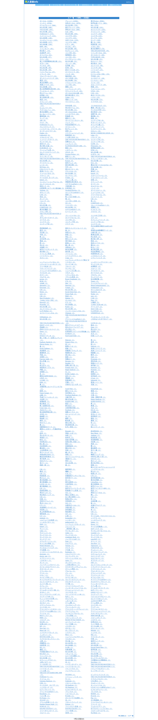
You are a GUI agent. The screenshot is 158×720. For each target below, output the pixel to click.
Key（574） (95, 25)
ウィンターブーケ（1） (99, 584)
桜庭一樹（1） (45, 465)
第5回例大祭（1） (71, 425)
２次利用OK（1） (46, 450)
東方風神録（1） (46, 486)
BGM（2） (43, 281)
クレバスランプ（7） (47, 127)
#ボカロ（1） (95, 459)
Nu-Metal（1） (96, 713)
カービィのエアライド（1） (50, 567)
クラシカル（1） (46, 571)
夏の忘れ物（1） (71, 399)
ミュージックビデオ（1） (74, 637)
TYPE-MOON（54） (98, 57)
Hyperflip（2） (45, 304)
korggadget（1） (71, 518)
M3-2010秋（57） (46, 57)
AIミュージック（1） (73, 414)
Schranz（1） (70, 704)
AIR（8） (43, 120)
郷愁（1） (69, 418)
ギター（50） (44, 63)
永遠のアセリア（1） (98, 505)
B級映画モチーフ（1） (48, 427)
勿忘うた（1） (70, 376)
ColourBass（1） (96, 482)
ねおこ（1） (69, 596)
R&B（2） (69, 296)
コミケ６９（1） (71, 592)
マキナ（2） (69, 273)
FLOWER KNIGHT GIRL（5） (76, 146)
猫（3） (68, 199)
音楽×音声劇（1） (71, 439)
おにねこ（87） (71, 46)
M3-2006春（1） (71, 645)
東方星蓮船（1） (46, 482)
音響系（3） (95, 207)
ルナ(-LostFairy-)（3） (73, 209)
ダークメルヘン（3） (98, 190)
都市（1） (43, 420)
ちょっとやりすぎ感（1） (49, 598)
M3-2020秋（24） (71, 80)
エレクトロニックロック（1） (102, 565)
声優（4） (94, 169)
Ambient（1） (95, 435)
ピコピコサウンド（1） (73, 689)
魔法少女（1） (70, 448)
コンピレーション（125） (49, 40)
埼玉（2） (69, 237)
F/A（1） (43, 333)
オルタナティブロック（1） (101, 582)
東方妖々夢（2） (97, 239)
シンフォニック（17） (73, 89)
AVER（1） (44, 414)
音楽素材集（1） (97, 439)
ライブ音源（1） (97, 624)
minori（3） (44, 180)
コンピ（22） (95, 82)
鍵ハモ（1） (69, 452)
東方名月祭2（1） (97, 463)
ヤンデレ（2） (70, 268)
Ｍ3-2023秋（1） (71, 463)
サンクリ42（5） (46, 141)
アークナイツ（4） (46, 163)
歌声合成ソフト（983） (99, 23)
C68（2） (43, 296)
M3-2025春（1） (71, 651)
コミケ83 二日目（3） (73, 201)
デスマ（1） (69, 548)
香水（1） (69, 444)
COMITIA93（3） (97, 203)
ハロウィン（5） (71, 150)
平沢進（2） (44, 232)
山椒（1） (43, 395)
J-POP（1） (44, 378)
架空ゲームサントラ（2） (49, 249)
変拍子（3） (95, 171)
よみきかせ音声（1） (98, 601)
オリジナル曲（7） (97, 124)
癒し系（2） (69, 245)
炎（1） (93, 509)
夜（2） (42, 237)
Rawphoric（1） (45, 694)
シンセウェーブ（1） (98, 520)
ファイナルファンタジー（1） (102, 702)
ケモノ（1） (44, 575)
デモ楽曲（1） (45, 550)
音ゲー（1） (44, 463)
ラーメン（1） (96, 651)
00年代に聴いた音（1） (99, 456)
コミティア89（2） (72, 222)
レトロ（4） (44, 165)
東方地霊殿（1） (46, 480)
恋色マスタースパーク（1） (50, 329)
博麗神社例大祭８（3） (73, 182)
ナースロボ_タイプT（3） (49, 177)
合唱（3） (94, 180)
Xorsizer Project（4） (72, 154)
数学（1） (94, 355)
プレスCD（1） (96, 691)
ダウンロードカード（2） (49, 217)
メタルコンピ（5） (46, 137)
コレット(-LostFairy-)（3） (100, 205)
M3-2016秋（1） (71, 658)
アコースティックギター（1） (50, 609)
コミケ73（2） (45, 222)
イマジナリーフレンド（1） (101, 567)
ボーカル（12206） (46, 21)
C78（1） (94, 476)
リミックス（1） (46, 656)
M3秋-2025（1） (45, 624)
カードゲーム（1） (46, 588)
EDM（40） (69, 68)
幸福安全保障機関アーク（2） (102, 230)
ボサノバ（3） (45, 192)
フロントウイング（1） (73, 702)
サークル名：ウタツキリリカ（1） (103, 516)
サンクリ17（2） (97, 277)
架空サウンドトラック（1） (75, 488)
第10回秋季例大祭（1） (48, 412)
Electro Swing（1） (46, 344)
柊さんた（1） (45, 478)
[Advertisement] (79, 11)
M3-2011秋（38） (46, 70)
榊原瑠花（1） (70, 469)
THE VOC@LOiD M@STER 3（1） (103, 666)
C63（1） (68, 503)
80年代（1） (69, 437)
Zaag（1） (69, 541)
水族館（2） (44, 247)
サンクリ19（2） (97, 264)
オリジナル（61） (46, 55)
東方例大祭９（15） (72, 95)
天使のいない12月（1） (73, 384)
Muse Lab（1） (45, 630)
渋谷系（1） (44, 509)
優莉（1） (43, 649)
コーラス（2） (45, 220)
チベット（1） (96, 541)
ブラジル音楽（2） (72, 277)
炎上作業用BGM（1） (47, 512)
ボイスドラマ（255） (98, 29)
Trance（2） (95, 281)
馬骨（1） (94, 444)
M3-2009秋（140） (46, 38)
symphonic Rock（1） (72, 537)
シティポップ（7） (97, 127)
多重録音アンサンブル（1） (75, 476)
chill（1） (94, 562)
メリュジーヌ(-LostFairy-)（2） (51, 270)
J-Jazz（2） (69, 258)
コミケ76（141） (97, 36)
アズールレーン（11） (48, 110)
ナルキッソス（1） (97, 683)
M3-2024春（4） (96, 161)
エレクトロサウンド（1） (49, 582)
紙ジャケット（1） (97, 427)
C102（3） (43, 194)
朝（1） (93, 344)
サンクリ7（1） (45, 539)
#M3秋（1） (95, 442)
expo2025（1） (96, 539)
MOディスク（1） (46, 615)
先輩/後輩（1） (70, 649)
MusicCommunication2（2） (100, 285)
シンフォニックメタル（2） (50, 262)
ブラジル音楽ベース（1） (49, 702)
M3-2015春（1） (71, 660)
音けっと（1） (96, 461)
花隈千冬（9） (96, 114)
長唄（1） (69, 454)
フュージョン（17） (98, 89)
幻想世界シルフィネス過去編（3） (52, 188)
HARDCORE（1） (71, 401)
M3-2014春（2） (45, 307)
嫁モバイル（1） (71, 391)
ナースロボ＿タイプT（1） (49, 685)
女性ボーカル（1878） (73, 23)
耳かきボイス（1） (46, 435)
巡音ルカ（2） (70, 232)
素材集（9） (95, 116)
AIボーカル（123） (72, 40)
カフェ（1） (44, 586)
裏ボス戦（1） (70, 422)
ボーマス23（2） (97, 273)
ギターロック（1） (46, 569)
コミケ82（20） (71, 85)
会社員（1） (95, 643)
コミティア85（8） (97, 120)
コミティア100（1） (47, 596)
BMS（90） (44, 46)
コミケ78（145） (71, 36)
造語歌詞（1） (96, 416)
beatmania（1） (70, 552)
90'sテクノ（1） (45, 422)
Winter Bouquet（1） (47, 545)
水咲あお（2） (70, 247)
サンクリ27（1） (97, 535)
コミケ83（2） (70, 220)
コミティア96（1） (46, 601)
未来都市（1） (45, 350)
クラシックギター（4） (99, 158)
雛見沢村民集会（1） (47, 456)
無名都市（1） (70, 512)
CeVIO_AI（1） (45, 484)
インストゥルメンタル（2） (75, 311)
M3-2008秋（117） (46, 42)
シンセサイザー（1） (47, 522)
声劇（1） (43, 369)
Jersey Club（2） (96, 309)
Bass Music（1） (96, 433)
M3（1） (43, 647)
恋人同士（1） (70, 329)
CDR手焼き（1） (71, 484)
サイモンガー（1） (72, 531)
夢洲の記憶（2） (97, 234)
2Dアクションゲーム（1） (74, 456)
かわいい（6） (96, 131)
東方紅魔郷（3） (46, 209)
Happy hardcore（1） (72, 369)
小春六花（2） (96, 232)
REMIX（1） (95, 694)
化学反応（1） (96, 376)
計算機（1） (95, 412)
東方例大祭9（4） (71, 165)
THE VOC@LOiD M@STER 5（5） (77, 139)
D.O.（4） (94, 163)
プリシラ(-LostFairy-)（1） (49, 691)
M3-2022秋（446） (46, 27)
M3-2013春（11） (71, 110)
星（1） (93, 340)
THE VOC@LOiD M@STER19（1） (103, 677)
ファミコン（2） (71, 254)
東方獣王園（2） (97, 249)
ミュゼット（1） (46, 635)
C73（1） (43, 505)
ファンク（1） (96, 704)
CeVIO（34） (95, 72)
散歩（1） (94, 325)
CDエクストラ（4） (47, 169)
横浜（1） (43, 471)
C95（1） (68, 486)
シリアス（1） (96, 518)
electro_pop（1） (45, 556)
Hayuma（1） (70, 361)
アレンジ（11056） (72, 21)
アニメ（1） (69, 575)
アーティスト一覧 (71, 5)
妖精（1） (43, 391)
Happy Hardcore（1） (98, 399)
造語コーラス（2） (97, 243)
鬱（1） (93, 446)
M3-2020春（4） (96, 167)
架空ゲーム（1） (97, 486)
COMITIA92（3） (46, 207)
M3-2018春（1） (45, 658)
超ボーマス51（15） (98, 95)
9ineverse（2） (70, 285)
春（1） (42, 346)
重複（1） (94, 420)
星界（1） (94, 342)
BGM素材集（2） (97, 279)
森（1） (68, 465)
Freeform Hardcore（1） (73, 395)
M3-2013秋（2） (71, 309)
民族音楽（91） (96, 44)
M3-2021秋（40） (46, 68)
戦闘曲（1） (95, 353)
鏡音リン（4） (70, 156)
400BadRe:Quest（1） (47, 454)
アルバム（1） (70, 571)
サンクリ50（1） (97, 537)
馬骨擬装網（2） (46, 228)
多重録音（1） (45, 401)
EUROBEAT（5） (46, 148)
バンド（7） (69, 122)
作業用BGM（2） (97, 254)
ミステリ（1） (70, 632)
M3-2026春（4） (96, 152)
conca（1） (69, 560)
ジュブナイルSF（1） (73, 539)
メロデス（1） (96, 620)
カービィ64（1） (71, 577)
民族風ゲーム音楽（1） (73, 490)
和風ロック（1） (97, 363)
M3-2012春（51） (71, 61)
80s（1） (94, 452)
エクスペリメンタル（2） (49, 313)
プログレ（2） (96, 275)
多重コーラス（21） (47, 85)
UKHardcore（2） (46, 317)
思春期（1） (44, 327)
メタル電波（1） (71, 615)
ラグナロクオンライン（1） (50, 639)
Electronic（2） (45, 287)
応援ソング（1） (97, 336)
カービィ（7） (70, 127)
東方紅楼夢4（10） (46, 112)
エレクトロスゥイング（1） (75, 579)
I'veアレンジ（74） (72, 51)
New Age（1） (45, 628)
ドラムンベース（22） (73, 82)
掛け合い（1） (70, 355)
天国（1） (94, 384)
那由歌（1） (44, 418)
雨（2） (42, 243)
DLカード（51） (97, 61)
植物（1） (94, 465)
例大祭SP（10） (96, 112)
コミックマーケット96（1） (75, 594)
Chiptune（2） (70, 313)
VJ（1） (68, 679)
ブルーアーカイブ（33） (48, 76)
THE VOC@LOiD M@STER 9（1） (103, 664)
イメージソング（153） (48, 36)
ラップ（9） (44, 118)
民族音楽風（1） (46, 490)
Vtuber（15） (70, 97)
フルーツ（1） (45, 713)
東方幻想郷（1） (97, 480)
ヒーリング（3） (71, 211)
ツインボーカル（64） (99, 53)
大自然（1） (44, 399)
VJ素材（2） (95, 302)
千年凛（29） (95, 76)
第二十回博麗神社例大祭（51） (51, 61)
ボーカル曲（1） (97, 626)
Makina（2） (69, 298)
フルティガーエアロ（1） (100, 711)
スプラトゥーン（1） (47, 558)
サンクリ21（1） (46, 535)
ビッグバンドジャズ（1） (100, 674)
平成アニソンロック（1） (49, 397)
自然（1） (69, 435)
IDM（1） (43, 382)
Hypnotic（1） (96, 369)
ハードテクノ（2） (46, 256)
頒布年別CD (85, 5)
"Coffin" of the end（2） (99, 304)
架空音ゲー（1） (71, 478)
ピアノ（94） (70, 44)
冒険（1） (94, 372)
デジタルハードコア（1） (49, 548)
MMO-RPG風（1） (97, 615)
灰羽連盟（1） (70, 509)
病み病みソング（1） (47, 495)
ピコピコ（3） (96, 209)
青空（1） (69, 461)
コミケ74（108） (71, 42)
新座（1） (69, 357)
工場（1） (94, 395)
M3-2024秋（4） (45, 161)
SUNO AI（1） (45, 706)
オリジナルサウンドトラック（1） (52, 579)
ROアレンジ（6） (71, 129)
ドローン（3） (45, 175)
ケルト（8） (44, 122)
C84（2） (43, 290)
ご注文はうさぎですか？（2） (102, 319)
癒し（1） (94, 495)
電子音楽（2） (70, 241)
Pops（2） (94, 300)
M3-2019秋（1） (96, 654)
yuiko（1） (43, 531)
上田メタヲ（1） (46, 662)
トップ (42, 5)
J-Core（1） (95, 378)
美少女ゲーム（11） (72, 108)
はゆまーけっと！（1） (99, 592)
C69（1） (94, 512)
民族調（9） (69, 116)
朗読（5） (69, 148)
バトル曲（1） (45, 671)
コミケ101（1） (96, 605)
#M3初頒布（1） (46, 446)
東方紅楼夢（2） (71, 249)
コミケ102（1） (45, 607)
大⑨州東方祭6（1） (72, 408)
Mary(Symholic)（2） (47, 298)
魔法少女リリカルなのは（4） (102, 165)
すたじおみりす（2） (98, 290)
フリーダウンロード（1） (49, 711)
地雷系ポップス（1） (47, 367)
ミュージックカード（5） (49, 139)
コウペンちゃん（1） (47, 605)
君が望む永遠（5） (46, 146)
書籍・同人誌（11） (98, 108)
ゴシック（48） (71, 63)
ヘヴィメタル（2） (72, 275)
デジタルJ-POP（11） (98, 110)
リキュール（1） (71, 654)
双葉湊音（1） (70, 380)
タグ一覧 (100, 5)
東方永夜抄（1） (71, 482)
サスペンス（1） (46, 533)
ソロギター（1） (46, 560)
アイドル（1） (45, 613)
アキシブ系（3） (46, 211)
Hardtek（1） (70, 363)
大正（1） (94, 408)
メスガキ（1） (70, 626)
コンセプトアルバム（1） (74, 613)
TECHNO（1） (70, 674)
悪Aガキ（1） (96, 329)
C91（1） (43, 488)
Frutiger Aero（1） (71, 367)
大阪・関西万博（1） (98, 397)
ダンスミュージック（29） (49, 78)
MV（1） (43, 626)
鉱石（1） (43, 439)
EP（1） (68, 344)
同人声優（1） (45, 361)
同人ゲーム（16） (46, 93)
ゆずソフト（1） (97, 590)
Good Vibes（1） (71, 389)
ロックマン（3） (71, 175)
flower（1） (95, 524)
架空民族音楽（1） (97, 478)
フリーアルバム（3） (98, 194)
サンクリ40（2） (71, 264)
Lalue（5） (94, 135)
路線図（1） (44, 416)
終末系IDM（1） (97, 431)
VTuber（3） (69, 177)
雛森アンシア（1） (97, 454)
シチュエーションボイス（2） (50, 264)
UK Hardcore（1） (71, 687)
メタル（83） (95, 46)
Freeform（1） (70, 410)
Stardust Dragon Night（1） (49, 704)
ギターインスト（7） (98, 122)
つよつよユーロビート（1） (101, 596)
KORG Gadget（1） (72, 374)
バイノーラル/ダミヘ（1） (100, 668)
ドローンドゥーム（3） (99, 175)
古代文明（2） (45, 239)
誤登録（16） (44, 95)
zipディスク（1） (97, 529)
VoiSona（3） (44, 190)
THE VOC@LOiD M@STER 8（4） (52, 158)
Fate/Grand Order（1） (73, 336)
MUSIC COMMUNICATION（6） (102, 133)
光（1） (68, 662)
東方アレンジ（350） (73, 27)
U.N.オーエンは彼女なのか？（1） (103, 687)
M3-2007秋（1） (71, 643)
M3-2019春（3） (45, 205)
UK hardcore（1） (71, 685)
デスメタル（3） (71, 171)
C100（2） (94, 298)
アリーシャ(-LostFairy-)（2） (75, 319)
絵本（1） (43, 433)
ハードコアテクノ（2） (73, 256)
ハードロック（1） (46, 668)
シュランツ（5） (71, 144)
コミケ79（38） (96, 68)
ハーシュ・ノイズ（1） (73, 677)
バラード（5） (96, 137)
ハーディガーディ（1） (73, 664)
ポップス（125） (97, 38)
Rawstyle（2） (45, 302)
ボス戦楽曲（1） (97, 700)
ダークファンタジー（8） (74, 120)
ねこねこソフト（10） (48, 114)
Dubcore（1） (95, 346)
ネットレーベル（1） (98, 685)
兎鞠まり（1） (70, 359)
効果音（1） (95, 374)
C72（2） (68, 302)
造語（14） (44, 99)
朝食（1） (69, 348)
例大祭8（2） (44, 251)
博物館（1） (69, 378)
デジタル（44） (45, 65)
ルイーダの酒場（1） (73, 656)
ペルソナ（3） (45, 201)
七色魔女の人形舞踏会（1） (101, 660)
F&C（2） (69, 283)
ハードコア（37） (97, 70)
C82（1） (43, 473)
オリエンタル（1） (97, 577)
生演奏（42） (70, 65)
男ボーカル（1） (46, 503)
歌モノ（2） (95, 247)
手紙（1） (43, 355)
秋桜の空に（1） (71, 499)
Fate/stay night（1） (46, 359)
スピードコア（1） (97, 556)
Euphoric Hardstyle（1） (48, 342)
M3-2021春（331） (97, 27)
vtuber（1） (69, 533)
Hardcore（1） (96, 367)
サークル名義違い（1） (99, 526)
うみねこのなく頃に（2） (49, 300)
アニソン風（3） (71, 180)
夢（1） (93, 403)
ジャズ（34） (70, 74)
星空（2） (43, 230)
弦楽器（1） (95, 331)
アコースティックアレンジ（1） (77, 609)
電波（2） (43, 241)
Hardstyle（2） (96, 292)
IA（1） (68, 372)
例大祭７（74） (45, 51)
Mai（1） (94, 635)
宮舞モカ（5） (70, 141)
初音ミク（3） (45, 186)
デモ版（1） (69, 550)
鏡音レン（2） (70, 243)
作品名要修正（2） (97, 251)
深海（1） (94, 507)
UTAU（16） (95, 91)
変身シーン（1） (97, 382)
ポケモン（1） (70, 628)
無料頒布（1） (45, 514)
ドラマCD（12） (97, 101)
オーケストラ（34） (72, 72)
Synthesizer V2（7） (47, 124)
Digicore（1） (70, 340)
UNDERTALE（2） (97, 313)
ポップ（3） (44, 199)
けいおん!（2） (70, 300)
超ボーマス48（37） (72, 70)
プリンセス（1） (71, 691)
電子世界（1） (45, 459)
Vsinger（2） (69, 287)
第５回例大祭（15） (47, 97)
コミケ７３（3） (97, 197)
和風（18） (95, 87)
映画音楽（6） (70, 135)
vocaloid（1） (95, 533)
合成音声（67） (45, 53)
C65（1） (94, 514)
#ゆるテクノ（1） (46, 461)
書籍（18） (69, 87)
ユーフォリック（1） (73, 622)
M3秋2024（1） (96, 622)
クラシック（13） (46, 101)
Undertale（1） (70, 681)
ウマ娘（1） (69, 584)
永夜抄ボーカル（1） (73, 505)
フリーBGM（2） (46, 266)
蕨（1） (42, 425)
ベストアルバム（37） (48, 72)
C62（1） (68, 492)
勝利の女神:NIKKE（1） (48, 376)
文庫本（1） (44, 357)
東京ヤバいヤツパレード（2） (76, 228)
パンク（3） (95, 188)
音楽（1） (69, 450)
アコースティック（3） (99, 177)
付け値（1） (69, 641)
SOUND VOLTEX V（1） (49, 708)
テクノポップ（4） (46, 156)
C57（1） (43, 516)
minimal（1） (44, 518)
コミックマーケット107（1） (50, 594)
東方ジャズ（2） (71, 239)
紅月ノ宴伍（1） (71, 427)
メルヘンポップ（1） (98, 618)
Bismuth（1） (70, 431)
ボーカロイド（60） (98, 55)
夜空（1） (69, 403)
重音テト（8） (70, 118)
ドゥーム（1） (45, 679)
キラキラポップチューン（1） (76, 567)
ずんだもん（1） (71, 598)
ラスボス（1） (70, 639)
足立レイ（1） (96, 414)
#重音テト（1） (71, 459)
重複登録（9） (45, 116)
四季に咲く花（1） (72, 365)
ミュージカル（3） (97, 192)
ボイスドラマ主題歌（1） (74, 698)
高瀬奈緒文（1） (71, 446)
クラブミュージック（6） (74, 133)
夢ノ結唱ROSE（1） (47, 406)
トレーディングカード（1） (50, 565)
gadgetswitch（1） (71, 522)
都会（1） (94, 418)
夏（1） (42, 384)
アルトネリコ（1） (97, 571)
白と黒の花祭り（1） (73, 497)
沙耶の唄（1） (70, 507)
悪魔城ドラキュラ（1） (73, 350)
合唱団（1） (44, 372)
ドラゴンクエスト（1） (99, 679)
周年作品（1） (96, 361)
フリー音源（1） (71, 711)
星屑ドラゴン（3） (46, 171)
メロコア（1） (45, 620)
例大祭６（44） (96, 63)
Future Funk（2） (71, 294)
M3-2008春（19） (46, 87)
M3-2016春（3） (71, 173)
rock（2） (43, 294)
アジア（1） (95, 607)
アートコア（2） (97, 307)
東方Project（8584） (98, 21)
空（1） (93, 499)
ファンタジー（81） (47, 48)
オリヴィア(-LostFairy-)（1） (101, 579)
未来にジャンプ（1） (98, 348)
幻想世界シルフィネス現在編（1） (77, 331)
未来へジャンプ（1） (98, 350)
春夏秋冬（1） (45, 353)
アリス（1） (44, 573)
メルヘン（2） (96, 268)
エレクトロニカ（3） (47, 184)
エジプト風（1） (46, 584)
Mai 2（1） (69, 635)
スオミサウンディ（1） (99, 613)
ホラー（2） (44, 275)
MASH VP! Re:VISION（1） (75, 620)
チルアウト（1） (71, 543)
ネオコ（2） (44, 258)
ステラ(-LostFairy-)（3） (74, 184)
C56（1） (94, 425)
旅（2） (68, 230)
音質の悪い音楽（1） (73, 442)
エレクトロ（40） (97, 65)
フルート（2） (70, 266)
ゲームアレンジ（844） (48, 25)
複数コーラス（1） (72, 412)
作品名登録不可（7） (73, 124)
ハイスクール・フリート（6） (50, 129)
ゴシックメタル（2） (73, 215)
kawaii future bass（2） (73, 292)
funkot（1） (95, 522)
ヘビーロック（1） (72, 694)
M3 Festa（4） (45, 167)
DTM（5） (94, 150)
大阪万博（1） (70, 397)
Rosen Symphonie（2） (73, 279)
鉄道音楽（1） (96, 437)
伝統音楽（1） (45, 645)
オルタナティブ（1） (73, 582)
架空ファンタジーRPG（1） (101, 488)
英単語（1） (44, 437)
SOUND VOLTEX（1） (73, 708)
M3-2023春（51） (97, 59)
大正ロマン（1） (46, 410)
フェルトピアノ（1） (98, 706)
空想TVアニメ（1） (47, 501)
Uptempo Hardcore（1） (48, 681)
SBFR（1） (69, 713)
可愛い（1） (69, 382)
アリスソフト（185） (98, 32)
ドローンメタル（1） (73, 683)
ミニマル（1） (96, 632)
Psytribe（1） (70, 696)
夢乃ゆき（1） (70, 406)
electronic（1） (45, 554)
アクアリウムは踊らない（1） (50, 611)
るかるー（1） (45, 603)
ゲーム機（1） (70, 603)
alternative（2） (45, 285)
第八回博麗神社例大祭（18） (50, 89)
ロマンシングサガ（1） (48, 660)
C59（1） (94, 497)
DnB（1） (94, 357)
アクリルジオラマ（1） (99, 609)
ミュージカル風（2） (73, 270)
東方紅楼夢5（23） (46, 82)
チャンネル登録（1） (47, 543)
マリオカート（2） (97, 270)
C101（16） (95, 93)
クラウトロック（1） (98, 569)
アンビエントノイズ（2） (100, 317)
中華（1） (94, 639)
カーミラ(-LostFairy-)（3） (74, 192)
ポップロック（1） (72, 630)
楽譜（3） (69, 194)
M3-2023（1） (45, 654)
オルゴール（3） (97, 186)
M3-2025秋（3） (71, 207)
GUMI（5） (95, 144)
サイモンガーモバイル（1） (101, 531)
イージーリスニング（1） (74, 586)
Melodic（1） (95, 630)
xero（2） (94, 296)
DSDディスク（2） (46, 325)
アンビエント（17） (47, 91)
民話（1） (94, 490)
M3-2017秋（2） (71, 290)
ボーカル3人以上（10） (73, 112)
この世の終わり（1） (73, 565)
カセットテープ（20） (99, 85)
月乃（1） (94, 333)
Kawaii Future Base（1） (99, 647)
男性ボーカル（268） (73, 29)
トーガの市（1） (46, 664)
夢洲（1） (94, 406)
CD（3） (68, 203)
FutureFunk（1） (96, 389)
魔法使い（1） (45, 448)
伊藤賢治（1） (45, 643)
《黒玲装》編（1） (72, 529)
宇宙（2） (43, 234)
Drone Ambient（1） (47, 348)
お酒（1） (69, 516)
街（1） (93, 422)
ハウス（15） (95, 97)
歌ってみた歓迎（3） (73, 197)
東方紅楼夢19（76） (98, 48)
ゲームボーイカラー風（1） (50, 590)
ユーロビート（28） (98, 78)
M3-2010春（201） (46, 32)
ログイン (129, 2)
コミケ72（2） (96, 224)
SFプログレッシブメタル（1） (102, 708)
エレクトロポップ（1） (99, 598)
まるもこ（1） (45, 592)
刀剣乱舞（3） (70, 186)
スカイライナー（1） (73, 554)
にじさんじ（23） (97, 80)
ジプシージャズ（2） (98, 258)
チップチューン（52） (73, 59)
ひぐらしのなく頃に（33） (100, 74)
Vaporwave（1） (96, 545)
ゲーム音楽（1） (97, 603)
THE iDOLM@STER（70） (100, 51)
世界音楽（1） (96, 649)
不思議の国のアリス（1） (49, 651)
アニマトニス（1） (97, 575)
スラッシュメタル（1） (73, 558)
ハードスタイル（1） (73, 666)
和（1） (42, 363)
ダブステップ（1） (97, 560)
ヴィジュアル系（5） (47, 150)
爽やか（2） (95, 245)
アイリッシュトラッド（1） (101, 611)
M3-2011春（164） (71, 34)
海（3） (93, 201)
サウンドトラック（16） (74, 91)
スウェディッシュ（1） (48, 541)
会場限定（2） (96, 266)
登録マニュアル (114, 5)
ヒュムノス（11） (46, 108)
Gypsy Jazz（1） (45, 408)
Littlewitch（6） (45, 135)
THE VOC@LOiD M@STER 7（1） (52, 666)
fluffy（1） (43, 524)
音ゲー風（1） (96, 450)
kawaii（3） (95, 173)
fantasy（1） (44, 526)
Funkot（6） (44, 133)
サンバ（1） (44, 529)
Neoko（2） (95, 294)
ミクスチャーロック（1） (49, 632)
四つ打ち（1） (45, 365)
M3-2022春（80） (71, 48)
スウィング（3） (97, 182)
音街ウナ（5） (45, 144)
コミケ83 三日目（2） (99, 215)
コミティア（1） (97, 594)
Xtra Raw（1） (96, 543)
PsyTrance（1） (45, 698)
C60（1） (43, 497)
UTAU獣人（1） (96, 681)
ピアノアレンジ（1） (47, 689)
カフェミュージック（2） (100, 220)
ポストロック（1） (97, 628)
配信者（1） (69, 420)
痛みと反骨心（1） (72, 495)
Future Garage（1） (46, 393)
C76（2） (68, 281)
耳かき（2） (44, 245)
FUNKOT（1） (70, 333)
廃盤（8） (94, 118)
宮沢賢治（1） (70, 393)
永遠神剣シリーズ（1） (48, 507)
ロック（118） (96, 40)
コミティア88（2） (46, 224)
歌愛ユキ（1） (96, 473)
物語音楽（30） (71, 76)
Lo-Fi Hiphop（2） (46, 311)
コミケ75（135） (71, 38)
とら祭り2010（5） (72, 137)
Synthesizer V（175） (47, 34)
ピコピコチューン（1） (99, 689)
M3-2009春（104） (46, 44)
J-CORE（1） (44, 380)
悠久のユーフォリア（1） (74, 327)
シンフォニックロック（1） (75, 524)
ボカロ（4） (69, 152)
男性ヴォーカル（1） (98, 492)
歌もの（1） (95, 471)
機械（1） (69, 471)
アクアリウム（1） (72, 611)
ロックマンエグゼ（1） (99, 658)
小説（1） (94, 393)
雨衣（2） (94, 241)
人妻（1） (43, 641)
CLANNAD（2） (97, 311)
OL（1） (68, 700)
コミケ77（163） (97, 34)
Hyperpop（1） (96, 359)
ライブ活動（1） (71, 624)
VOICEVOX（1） (97, 548)
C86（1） (43, 469)
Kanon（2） (69, 307)
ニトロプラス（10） (72, 114)
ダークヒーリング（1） (99, 552)
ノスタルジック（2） (98, 256)
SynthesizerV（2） (97, 287)
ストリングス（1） (72, 556)
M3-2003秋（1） (96, 645)
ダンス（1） (44, 562)
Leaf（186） (69, 32)
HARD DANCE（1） (98, 401)
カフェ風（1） (96, 586)
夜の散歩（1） (45, 403)
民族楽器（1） (45, 476)
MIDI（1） (43, 618)
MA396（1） (44, 622)
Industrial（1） (96, 380)
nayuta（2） (44, 279)
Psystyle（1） (95, 696)
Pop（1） (94, 698)
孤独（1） (94, 391)
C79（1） (68, 473)
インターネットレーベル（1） (76, 588)
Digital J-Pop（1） (71, 342)
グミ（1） (69, 573)
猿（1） (93, 503)
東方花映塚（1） (97, 484)
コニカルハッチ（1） (73, 605)
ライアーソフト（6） (98, 129)
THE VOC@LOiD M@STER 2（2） (52, 323)
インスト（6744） (46, 23)
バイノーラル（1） (72, 668)
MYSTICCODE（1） (47, 637)
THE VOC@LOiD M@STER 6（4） (77, 158)
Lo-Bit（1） (69, 647)
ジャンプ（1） (70, 526)
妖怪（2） (69, 234)
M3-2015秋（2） (45, 319)
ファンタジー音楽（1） (73, 706)
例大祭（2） (69, 251)
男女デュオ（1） (46, 492)
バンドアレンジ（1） (73, 671)
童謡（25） (44, 80)
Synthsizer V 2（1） (46, 677)
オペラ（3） (95, 184)
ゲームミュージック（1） (74, 590)
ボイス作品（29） (71, 78)
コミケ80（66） (71, 53)
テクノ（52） (44, 59)
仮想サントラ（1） (97, 641)
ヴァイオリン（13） (72, 101)
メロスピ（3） (96, 211)
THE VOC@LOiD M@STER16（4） (103, 156)
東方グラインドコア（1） (74, 325)
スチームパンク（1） (98, 554)
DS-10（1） (95, 410)
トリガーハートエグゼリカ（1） (51, 552)
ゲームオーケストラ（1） (100, 588)
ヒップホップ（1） (97, 671)
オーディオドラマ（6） (48, 131)
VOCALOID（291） (47, 29)
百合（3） (43, 197)
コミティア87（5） (97, 141)
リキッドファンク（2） (48, 268)
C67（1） (68, 514)
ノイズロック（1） (46, 687)
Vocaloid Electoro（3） (73, 190)
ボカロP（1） (44, 700)
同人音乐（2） (96, 237)
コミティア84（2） (97, 222)
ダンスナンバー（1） (73, 562)
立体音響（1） (96, 501)
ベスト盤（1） (45, 696)
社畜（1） (43, 499)
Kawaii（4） (69, 161)
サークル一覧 (57, 5)
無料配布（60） (71, 55)
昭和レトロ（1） (71, 346)
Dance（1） (44, 331)
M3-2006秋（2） (71, 304)
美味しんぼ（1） (71, 433)
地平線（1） (95, 365)
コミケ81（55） (71, 57)
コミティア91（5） (97, 139)
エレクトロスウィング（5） (50, 152)
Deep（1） (94, 327)
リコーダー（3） (71, 205)
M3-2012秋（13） (97, 99)
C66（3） (94, 199)
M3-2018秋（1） (96, 656)
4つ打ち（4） (95, 154)
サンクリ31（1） (46, 537)
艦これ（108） (96, 42)
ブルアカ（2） (45, 277)
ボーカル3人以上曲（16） (74, 93)
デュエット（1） (97, 550)
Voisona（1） (69, 545)
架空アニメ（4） (71, 163)
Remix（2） (44, 292)
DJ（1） (68, 480)
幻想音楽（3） (70, 188)
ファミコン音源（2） (47, 254)
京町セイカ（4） (46, 154)
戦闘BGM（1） (70, 353)
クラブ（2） (69, 224)
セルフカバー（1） (97, 558)
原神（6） (69, 131)
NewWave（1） (96, 662)
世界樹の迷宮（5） (97, 148)
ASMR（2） (44, 283)
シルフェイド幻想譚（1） (49, 520)
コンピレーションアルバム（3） (51, 182)
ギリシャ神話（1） (72, 569)
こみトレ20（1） (71, 601)
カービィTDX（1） (47, 577)
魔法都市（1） (96, 448)
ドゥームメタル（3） (47, 173)
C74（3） (43, 203)
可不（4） (69, 167)
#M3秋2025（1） (46, 442)
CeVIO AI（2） (96, 323)
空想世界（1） (70, 501)
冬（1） (42, 374)
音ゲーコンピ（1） (46, 452)
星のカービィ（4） (72, 169)
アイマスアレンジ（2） (99, 283)
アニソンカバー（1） (73, 607)
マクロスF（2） (45, 273)
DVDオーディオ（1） (47, 336)
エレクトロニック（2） (48, 309)
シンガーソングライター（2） (102, 262)
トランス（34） (45, 74)
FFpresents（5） (96, 146)
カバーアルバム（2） (73, 217)
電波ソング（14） (71, 99)
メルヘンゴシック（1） (73, 618)
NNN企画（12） (71, 105)
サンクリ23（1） (71, 535)
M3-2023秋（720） (72, 25)
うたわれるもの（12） (99, 105)
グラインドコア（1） (98, 573)
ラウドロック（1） (97, 637)
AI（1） (68, 416)
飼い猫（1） (44, 444)
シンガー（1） (70, 520)
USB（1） (43, 683)
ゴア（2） (94, 217)
